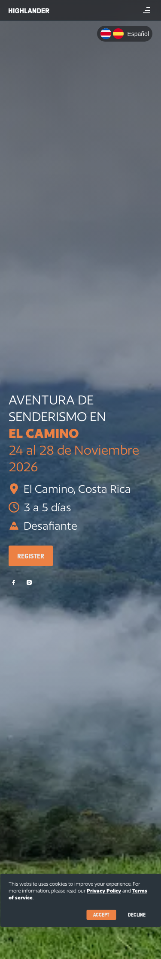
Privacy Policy (104, 890)
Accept (101, 914)
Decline (137, 914)
